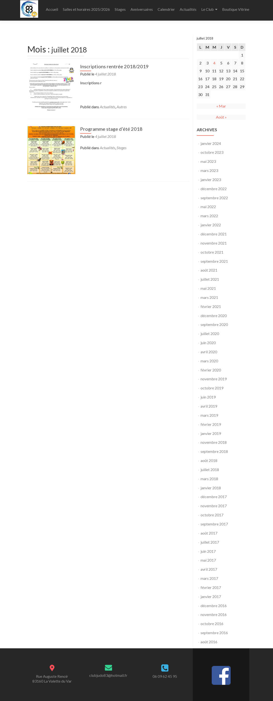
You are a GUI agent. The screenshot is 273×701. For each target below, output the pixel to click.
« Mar (221, 103)
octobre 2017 (212, 511)
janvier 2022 (211, 221)
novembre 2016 (214, 611)
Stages (120, 9)
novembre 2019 (214, 375)
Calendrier (166, 9)
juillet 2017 (210, 539)
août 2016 (209, 638)
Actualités (188, 9)
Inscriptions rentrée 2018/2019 (114, 63)
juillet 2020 (210, 330)
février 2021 (211, 303)
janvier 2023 (211, 176)
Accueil (52, 9)
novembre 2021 (214, 240)
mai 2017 (208, 557)
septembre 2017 (214, 521)
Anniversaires (142, 9)
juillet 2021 (210, 276)
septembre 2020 (214, 321)
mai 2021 (208, 285)
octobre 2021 (212, 249)
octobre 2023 (212, 149)
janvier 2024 (211, 140)
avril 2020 (209, 348)
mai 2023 (208, 158)
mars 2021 (209, 294)
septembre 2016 (214, 629)
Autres (122, 103)
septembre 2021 (214, 258)
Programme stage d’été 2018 (111, 126)
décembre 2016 (214, 602)
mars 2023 (209, 167)
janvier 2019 (211, 430)
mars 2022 (209, 212)
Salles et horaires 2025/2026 (86, 9)
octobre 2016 (212, 620)
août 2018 (209, 457)
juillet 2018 (210, 466)
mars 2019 (209, 412)
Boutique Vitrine (235, 9)
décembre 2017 (214, 493)
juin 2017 (208, 548)
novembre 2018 (214, 439)
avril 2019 (209, 403)
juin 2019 (208, 394)
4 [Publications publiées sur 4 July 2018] (214, 59)
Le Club (207, 9)
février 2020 (211, 367)
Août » (221, 114)
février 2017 (211, 584)
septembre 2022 (214, 194)
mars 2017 (209, 575)
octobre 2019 (212, 384)
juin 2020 (208, 339)
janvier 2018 (211, 484)
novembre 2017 (214, 502)
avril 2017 (209, 566)
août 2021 (209, 267)
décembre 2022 (214, 185)
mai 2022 (208, 203)
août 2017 (209, 530)
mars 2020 (209, 357)
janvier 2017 (211, 593)
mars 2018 (209, 475)
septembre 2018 (214, 448)
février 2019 (211, 421)
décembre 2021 (214, 230)
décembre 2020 (214, 312)
